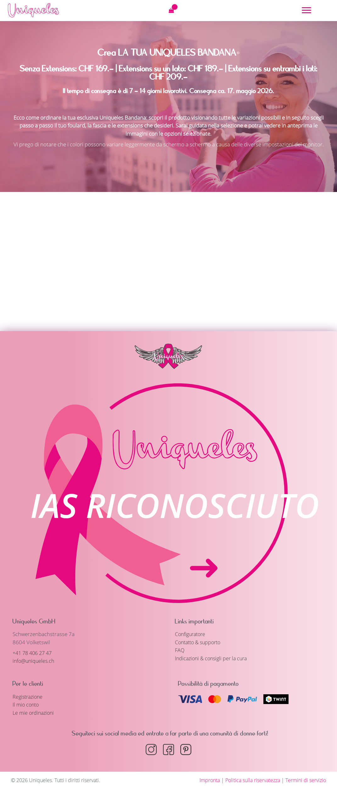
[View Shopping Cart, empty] (171, 10)
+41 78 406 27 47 (34, 653)
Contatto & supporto (200, 642)
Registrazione (29, 696)
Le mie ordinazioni (35, 712)
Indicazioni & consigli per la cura (213, 658)
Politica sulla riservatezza (252, 780)
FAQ (180, 650)
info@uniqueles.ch (35, 660)
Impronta (209, 780)
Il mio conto (27, 704)
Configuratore (192, 634)
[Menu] (306, 10)
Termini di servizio (305, 780)
